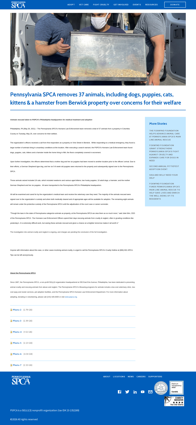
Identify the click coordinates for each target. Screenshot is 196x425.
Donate (175, 4)
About (106, 376)
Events (137, 4)
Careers (141, 376)
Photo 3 (17, 320)
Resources (151, 4)
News (131, 376)
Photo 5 (17, 343)
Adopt (71, 4)
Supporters (155, 376)
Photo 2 (17, 309)
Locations (119, 376)
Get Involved (121, 4)
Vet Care (84, 4)
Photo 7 (17, 365)
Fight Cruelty (101, 4)
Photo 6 (17, 354)
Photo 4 (17, 332)
